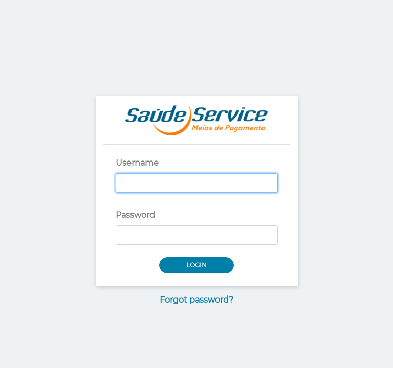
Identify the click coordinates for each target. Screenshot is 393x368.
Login (196, 265)
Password (135, 215)
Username (137, 163)
